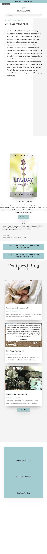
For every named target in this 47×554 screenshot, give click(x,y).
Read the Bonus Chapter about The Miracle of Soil (23, 247)
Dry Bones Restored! (15, 351)
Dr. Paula (10, 311)
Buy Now (23, 217)
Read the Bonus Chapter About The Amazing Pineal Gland (23, 256)
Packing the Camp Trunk (16, 394)
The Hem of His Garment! (17, 308)
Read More (23, 410)
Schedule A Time (23, 477)
